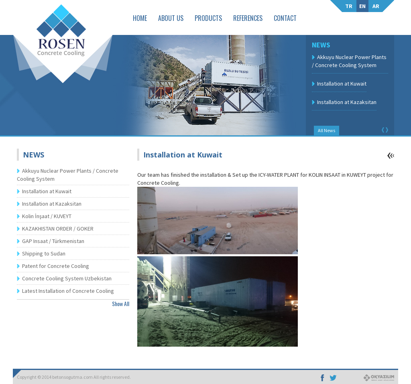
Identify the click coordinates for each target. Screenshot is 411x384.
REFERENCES (247, 18)
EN (362, 6)
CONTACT (285, 18)
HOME (140, 18)
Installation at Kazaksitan (346, 102)
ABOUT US (170, 18)
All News (326, 130)
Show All (120, 303)
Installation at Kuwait (341, 83)
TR (348, 6)
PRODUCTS (208, 18)
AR (375, 6)
